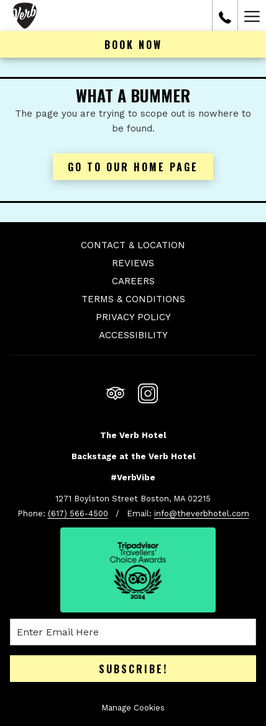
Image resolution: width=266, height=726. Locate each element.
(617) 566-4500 (78, 513)
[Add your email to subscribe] (133, 632)
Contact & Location (133, 245)
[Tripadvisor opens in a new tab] (116, 391)
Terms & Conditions (133, 299)
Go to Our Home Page (133, 166)
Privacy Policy (133, 317)
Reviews (133, 263)
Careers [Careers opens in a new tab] (133, 281)
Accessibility (133, 335)
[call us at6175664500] (225, 15)
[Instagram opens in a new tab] (148, 391)
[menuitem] (133, 247)
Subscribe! (133, 668)
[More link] (251, 15)
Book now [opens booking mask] (133, 44)
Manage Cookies (133, 707)
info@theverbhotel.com (201, 513)
